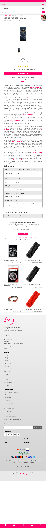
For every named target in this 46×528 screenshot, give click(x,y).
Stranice (26, 442)
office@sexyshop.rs (12, 336)
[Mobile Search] (43, 12)
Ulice (5, 442)
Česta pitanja (8, 366)
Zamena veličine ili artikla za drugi (14, 419)
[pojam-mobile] (21, 12)
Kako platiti (8, 371)
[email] (19, 427)
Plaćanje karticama (10, 405)
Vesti (6, 377)
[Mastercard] (21, 449)
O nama (7, 374)
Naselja (26, 439)
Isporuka (7, 400)
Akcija (6, 357)
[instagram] (8, 434)
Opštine (6, 439)
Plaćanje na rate (9, 408)
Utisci (6, 379)
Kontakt (7, 385)
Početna (5, 15)
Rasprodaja (8, 363)
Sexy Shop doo (12, 327)
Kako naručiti (8, 368)
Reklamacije (8, 411)
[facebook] (5, 434)
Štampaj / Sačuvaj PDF (23, 60)
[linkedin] (15, 434)
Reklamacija (8, 382)
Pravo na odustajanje (10, 416)
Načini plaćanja (9, 403)
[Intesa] (23, 453)
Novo (6, 360)
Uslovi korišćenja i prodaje (12, 392)
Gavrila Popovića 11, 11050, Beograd (13, 330)
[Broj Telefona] (23, 229)
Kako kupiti (8, 397)
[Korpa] (43, 4)
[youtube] (11, 434)
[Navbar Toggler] (43, 8)
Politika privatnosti (10, 394)
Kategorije (5, 8)
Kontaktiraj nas (23, 73)
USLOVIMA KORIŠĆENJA (27, 462)
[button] (5, 526)
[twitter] (18, 434)
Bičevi (10, 15)
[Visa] (27, 449)
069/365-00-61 (12, 334)
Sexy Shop (31, 474)
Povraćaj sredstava (10, 414)
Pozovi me (23, 234)
